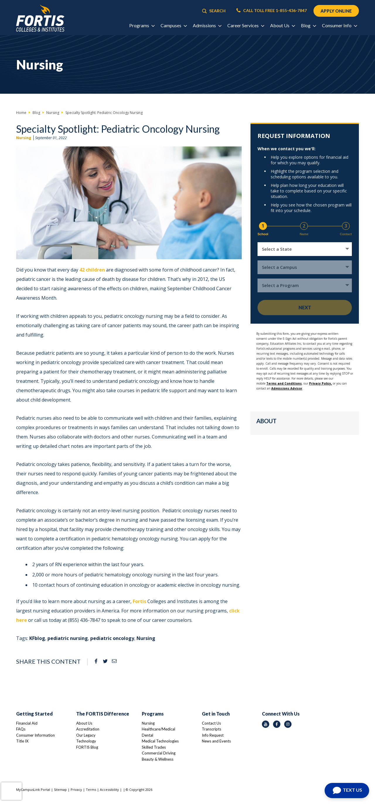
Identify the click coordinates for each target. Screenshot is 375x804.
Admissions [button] (207, 25)
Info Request (213, 735)
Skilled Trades (154, 747)
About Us (84, 723)
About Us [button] (282, 25)
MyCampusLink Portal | (35, 789)
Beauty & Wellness (157, 759)
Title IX (22, 741)
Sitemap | (62, 789)
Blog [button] (308, 25)
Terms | (93, 789)
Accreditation (87, 729)
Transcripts (211, 729)
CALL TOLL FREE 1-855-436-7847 (271, 10)
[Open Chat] (347, 790)
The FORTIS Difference (102, 713)
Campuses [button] (174, 25)
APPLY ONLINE (336, 10)
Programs (153, 713)
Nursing (23, 137)
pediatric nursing (67, 638)
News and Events (216, 741)
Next (305, 307)
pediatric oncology (112, 638)
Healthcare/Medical (158, 729)
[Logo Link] (40, 18)
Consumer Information (35, 735)
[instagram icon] (288, 724)
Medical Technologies (160, 741)
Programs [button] (141, 25)
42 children (92, 270)
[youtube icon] (265, 724)
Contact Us (211, 723)
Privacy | (78, 789)
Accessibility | (111, 789)
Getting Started (34, 713)
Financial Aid (27, 723)
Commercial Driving (158, 753)
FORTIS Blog (87, 747)
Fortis (139, 601)
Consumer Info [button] (339, 25)
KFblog (37, 638)
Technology (86, 741)
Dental (147, 735)
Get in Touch (216, 713)
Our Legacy (86, 735)
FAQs (20, 729)
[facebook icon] (276, 724)
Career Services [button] (245, 25)
